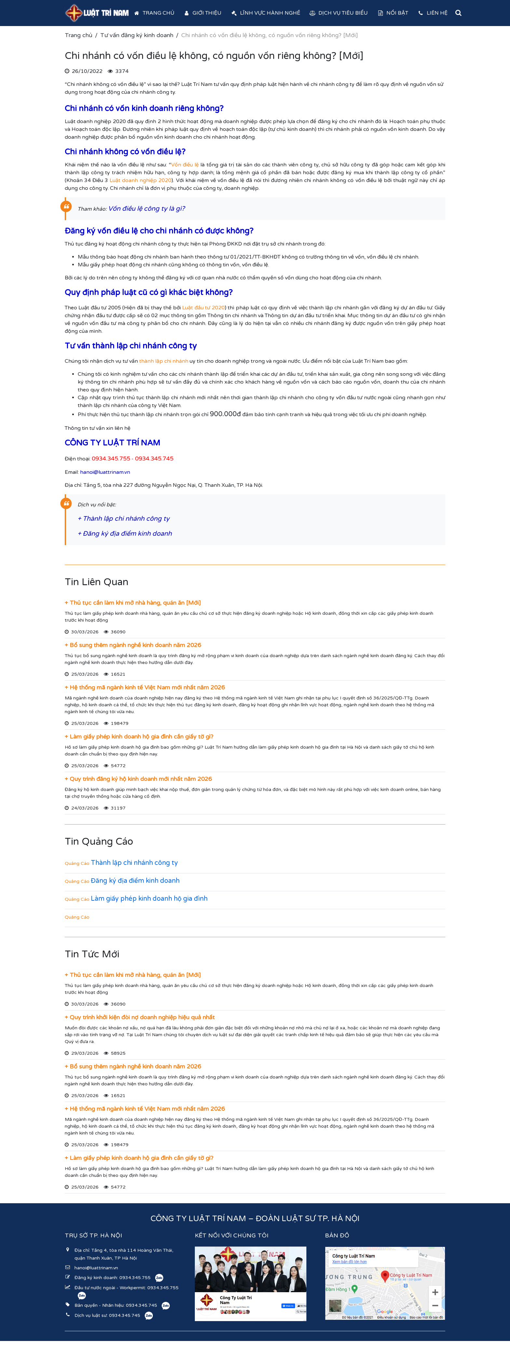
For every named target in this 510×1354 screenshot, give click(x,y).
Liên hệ (432, 13)
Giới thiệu (202, 13)
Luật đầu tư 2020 (203, 307)
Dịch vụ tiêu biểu (338, 13)
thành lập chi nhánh (163, 361)
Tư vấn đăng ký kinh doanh (136, 35)
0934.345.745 (141, 1305)
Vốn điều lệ (185, 165)
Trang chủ (153, 13)
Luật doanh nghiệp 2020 (140, 180)
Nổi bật (392, 13)
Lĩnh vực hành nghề (265, 13)
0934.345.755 (135, 1277)
